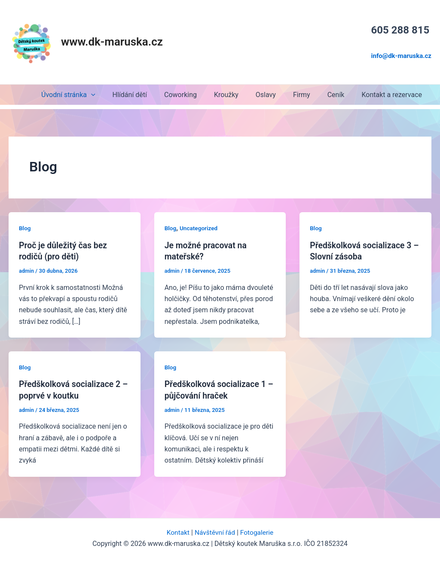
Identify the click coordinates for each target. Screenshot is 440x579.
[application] (117, 93)
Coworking (199, 93)
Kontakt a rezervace (393, 93)
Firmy (310, 93)
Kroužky (241, 93)
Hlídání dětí (152, 93)
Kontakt (177, 531)
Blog (25, 226)
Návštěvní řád (214, 531)
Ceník (341, 93)
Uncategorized (199, 226)
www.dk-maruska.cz (112, 41)
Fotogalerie (258, 531)
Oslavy (278, 93)
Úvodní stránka (94, 93)
